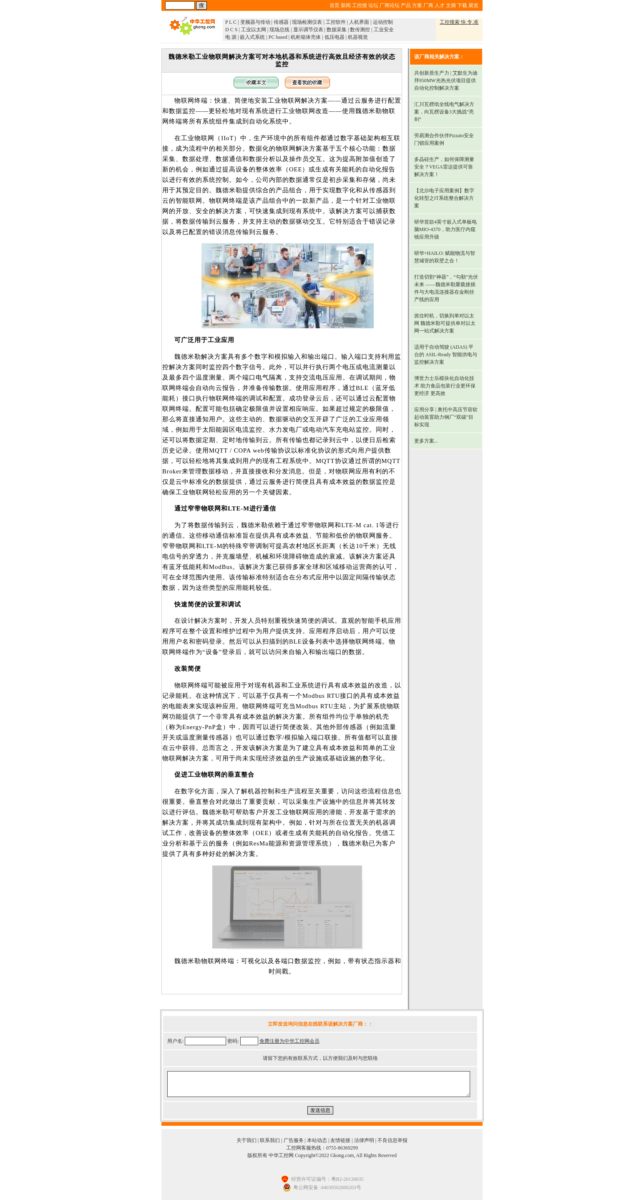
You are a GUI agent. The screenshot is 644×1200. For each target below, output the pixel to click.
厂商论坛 (390, 5)
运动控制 (383, 22)
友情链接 (340, 1140)
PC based (278, 37)
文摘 (451, 5)
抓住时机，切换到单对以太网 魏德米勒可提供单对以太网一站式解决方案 (444, 323)
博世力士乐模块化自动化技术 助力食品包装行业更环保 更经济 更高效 (444, 385)
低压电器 (335, 37)
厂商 (428, 5)
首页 (335, 5)
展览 (473, 5)
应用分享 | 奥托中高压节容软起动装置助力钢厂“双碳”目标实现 (446, 417)
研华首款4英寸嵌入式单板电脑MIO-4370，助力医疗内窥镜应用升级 (445, 229)
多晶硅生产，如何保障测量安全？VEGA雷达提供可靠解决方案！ (444, 166)
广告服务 (294, 1140)
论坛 (373, 5)
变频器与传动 (255, 22)
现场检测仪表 (307, 22)
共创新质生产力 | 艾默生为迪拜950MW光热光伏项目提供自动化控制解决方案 (446, 80)
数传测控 (360, 30)
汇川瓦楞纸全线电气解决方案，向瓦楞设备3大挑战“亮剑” (444, 111)
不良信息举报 (392, 1140)
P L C (230, 22)
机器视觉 (358, 37)
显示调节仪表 (308, 30)
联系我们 (270, 1140)
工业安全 (384, 30)
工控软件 (336, 22)
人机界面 (359, 22)
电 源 (230, 37)
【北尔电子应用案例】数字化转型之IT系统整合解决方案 (444, 198)
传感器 (281, 22)
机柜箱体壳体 (306, 37)
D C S (231, 30)
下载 (462, 5)
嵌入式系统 (252, 37)
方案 (417, 5)
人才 (440, 5)
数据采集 (337, 30)
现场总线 (279, 30)
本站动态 (317, 1140)
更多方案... (426, 441)
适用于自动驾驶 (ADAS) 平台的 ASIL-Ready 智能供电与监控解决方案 (445, 354)
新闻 (346, 5)
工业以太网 (253, 30)
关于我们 (246, 1140)
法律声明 (364, 1140)
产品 (406, 5)
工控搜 (359, 5)
